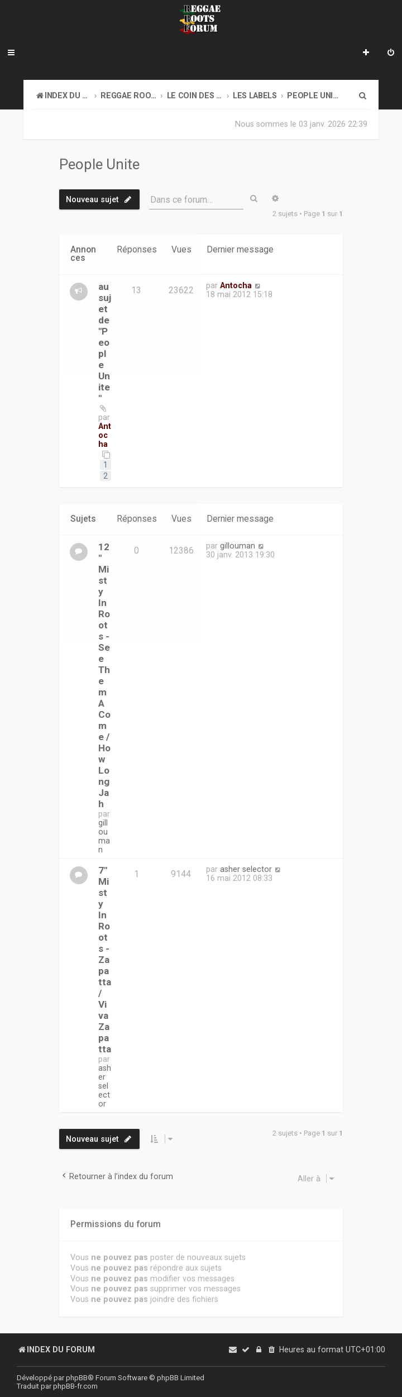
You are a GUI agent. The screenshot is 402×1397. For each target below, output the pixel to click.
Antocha (104, 435)
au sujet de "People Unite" (104, 342)
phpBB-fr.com (75, 1386)
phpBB (77, 1378)
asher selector (104, 1085)
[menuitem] (391, 53)
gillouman (104, 836)
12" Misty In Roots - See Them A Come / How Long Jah (104, 675)
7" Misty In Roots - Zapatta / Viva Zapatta (104, 959)
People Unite (99, 164)
